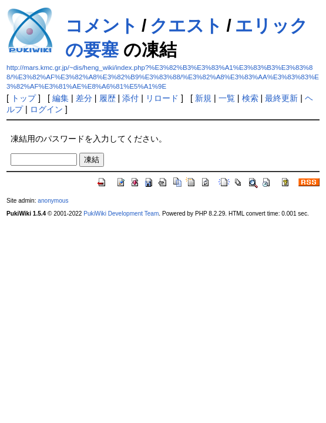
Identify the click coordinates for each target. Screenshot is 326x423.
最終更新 (281, 98)
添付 (130, 98)
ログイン (46, 109)
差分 (84, 98)
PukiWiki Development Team (121, 213)
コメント (101, 25)
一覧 (227, 98)
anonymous (53, 200)
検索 (250, 98)
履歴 (107, 98)
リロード (162, 98)
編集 (60, 98)
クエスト (186, 25)
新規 (203, 98)
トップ (23, 98)
